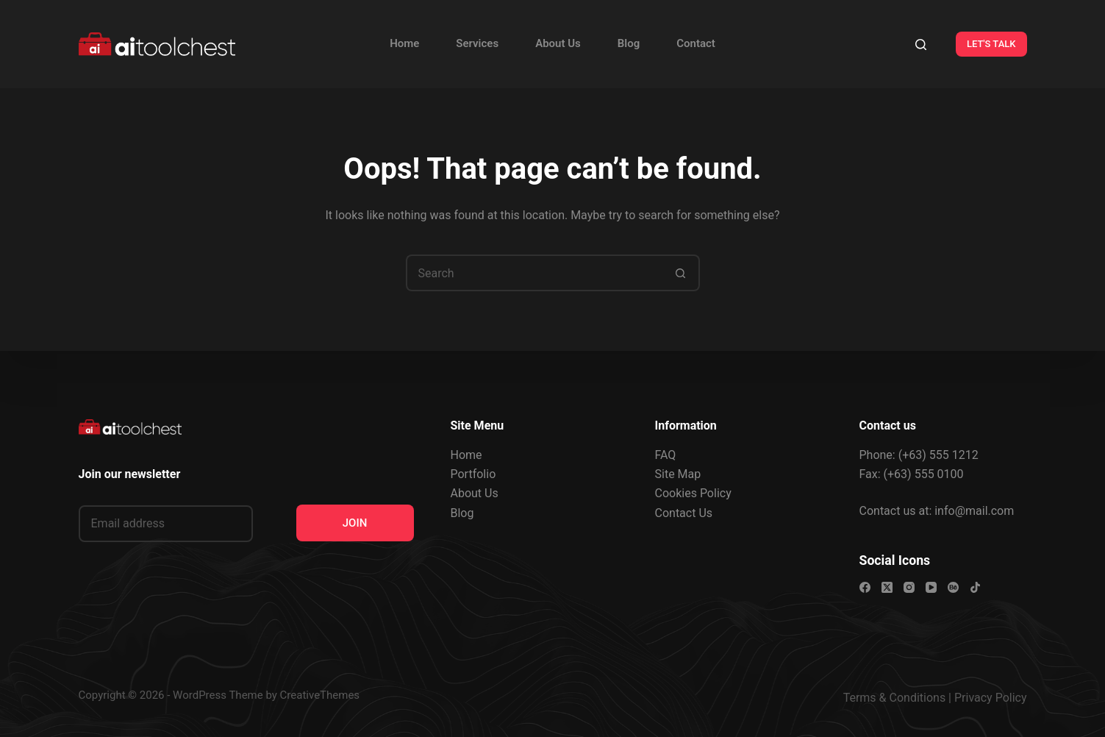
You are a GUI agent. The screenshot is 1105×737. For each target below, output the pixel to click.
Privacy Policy (990, 698)
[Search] (920, 44)
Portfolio (473, 474)
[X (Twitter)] (887, 587)
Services (477, 43)
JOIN (355, 523)
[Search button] (681, 272)
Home (404, 43)
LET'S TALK (991, 43)
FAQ (665, 455)
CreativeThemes (320, 695)
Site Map (678, 474)
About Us (558, 43)
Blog (629, 43)
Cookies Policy (693, 493)
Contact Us (684, 513)
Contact (695, 43)
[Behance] (953, 587)
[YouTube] (931, 587)
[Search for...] (534, 272)
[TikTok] (975, 587)
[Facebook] (864, 587)
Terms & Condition (891, 698)
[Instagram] (909, 587)
